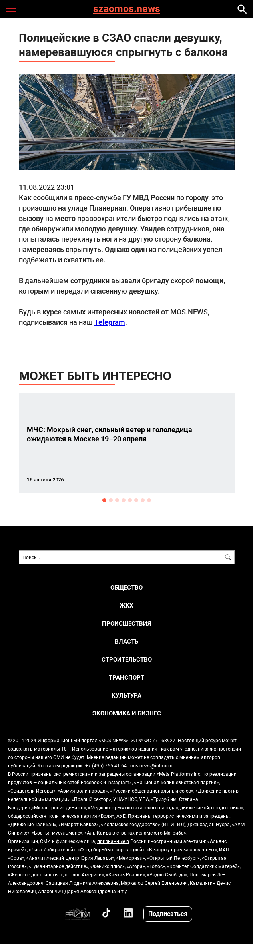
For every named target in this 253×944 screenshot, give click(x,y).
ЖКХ (126, 605)
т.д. (125, 891)
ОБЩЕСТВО (126, 587)
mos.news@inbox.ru (151, 765)
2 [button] (111, 500)
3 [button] (117, 500)
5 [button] (130, 500)
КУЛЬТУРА (126, 695)
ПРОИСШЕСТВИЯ (126, 623)
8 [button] (149, 500)
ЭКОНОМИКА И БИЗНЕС (126, 713)
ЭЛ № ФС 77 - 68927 (153, 740)
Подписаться (167, 913)
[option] (127, 443)
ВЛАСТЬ (126, 641)
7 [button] (143, 500)
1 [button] (104, 500)
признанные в (113, 841)
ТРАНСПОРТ (126, 677)
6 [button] (136, 500)
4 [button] (124, 500)
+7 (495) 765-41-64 (106, 765)
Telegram (109, 322)
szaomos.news (126, 9)
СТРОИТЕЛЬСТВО (127, 659)
